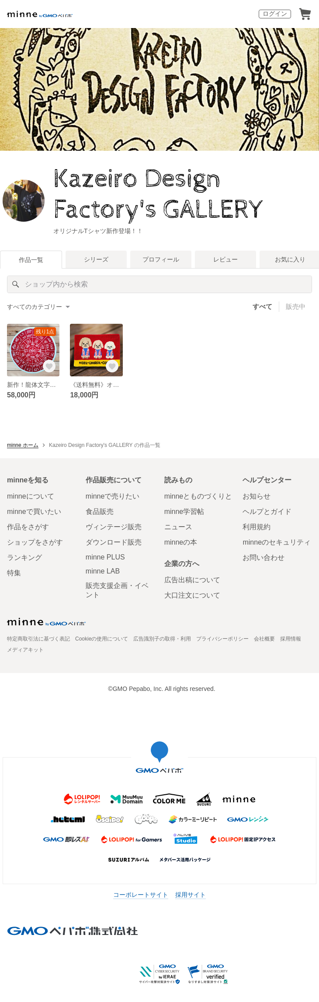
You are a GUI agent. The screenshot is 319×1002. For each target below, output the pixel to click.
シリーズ (96, 259)
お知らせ (256, 496)
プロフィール (160, 259)
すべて (262, 306)
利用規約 (256, 527)
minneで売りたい (113, 496)
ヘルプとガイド (267, 511)
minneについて (30, 496)
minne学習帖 (184, 511)
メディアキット (25, 650)
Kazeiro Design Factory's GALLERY (158, 194)
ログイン (275, 13)
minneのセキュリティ (277, 542)
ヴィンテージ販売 (114, 527)
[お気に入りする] (49, 366)
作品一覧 (31, 259)
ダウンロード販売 (114, 542)
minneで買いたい (34, 511)
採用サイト (190, 894)
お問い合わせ (263, 557)
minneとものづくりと (198, 496)
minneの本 (181, 542)
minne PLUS (105, 557)
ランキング (24, 557)
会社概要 (264, 639)
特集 (14, 573)
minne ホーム (22, 445)
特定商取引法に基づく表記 (38, 639)
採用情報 (290, 639)
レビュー (225, 259)
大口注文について (192, 595)
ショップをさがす (35, 542)
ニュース (178, 527)
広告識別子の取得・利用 (162, 639)
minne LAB (103, 571)
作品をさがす (28, 527)
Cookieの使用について (101, 639)
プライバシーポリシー (222, 639)
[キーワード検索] (159, 284)
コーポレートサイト (140, 894)
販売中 (295, 306)
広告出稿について (192, 580)
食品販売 (100, 511)
